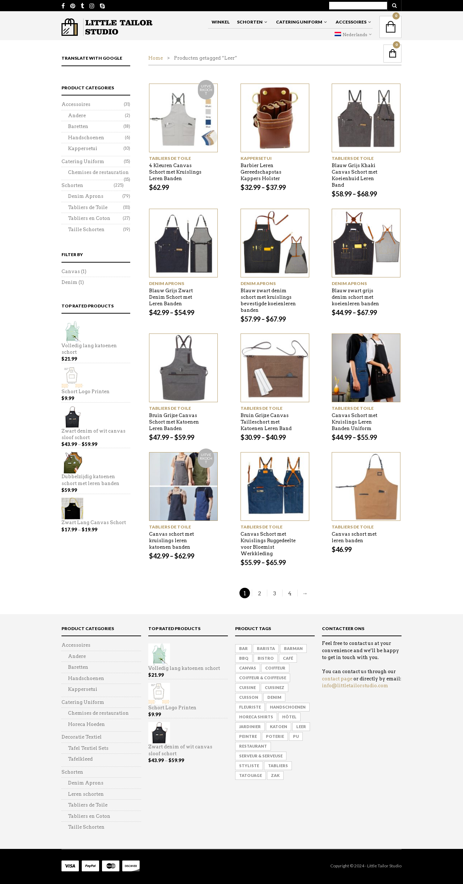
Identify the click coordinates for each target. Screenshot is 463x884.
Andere (77, 115)
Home (155, 58)
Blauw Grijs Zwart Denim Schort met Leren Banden (171, 297)
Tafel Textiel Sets (88, 748)
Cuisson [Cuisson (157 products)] (248, 697)
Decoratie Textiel (81, 737)
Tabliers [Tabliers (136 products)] (278, 765)
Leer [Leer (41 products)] (301, 726)
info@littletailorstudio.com (355, 685)
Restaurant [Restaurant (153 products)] (253, 746)
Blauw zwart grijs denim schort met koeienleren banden (355, 297)
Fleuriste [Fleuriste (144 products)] (250, 707)
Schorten (250, 22)
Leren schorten (86, 794)
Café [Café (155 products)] (288, 658)
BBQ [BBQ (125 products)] (244, 658)
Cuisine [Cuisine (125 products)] (247, 687)
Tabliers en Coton (89, 218)
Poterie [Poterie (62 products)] (275, 736)
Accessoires (351, 22)
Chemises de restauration (98, 172)
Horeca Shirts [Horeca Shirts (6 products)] (256, 716)
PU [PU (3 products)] (296, 736)
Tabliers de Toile (170, 158)
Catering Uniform (299, 22)
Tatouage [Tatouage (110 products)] (250, 775)
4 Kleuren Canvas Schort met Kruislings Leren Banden (175, 172)
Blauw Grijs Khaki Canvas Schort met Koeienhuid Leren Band (354, 175)
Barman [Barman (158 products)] (293, 648)
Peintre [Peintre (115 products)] (248, 736)
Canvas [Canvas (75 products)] (247, 668)
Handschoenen (86, 137)
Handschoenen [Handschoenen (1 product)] (288, 707)
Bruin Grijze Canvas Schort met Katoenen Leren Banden (174, 422)
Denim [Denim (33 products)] (274, 697)
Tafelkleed (80, 759)
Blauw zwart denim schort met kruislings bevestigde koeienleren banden (268, 300)
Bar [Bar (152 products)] (243, 648)
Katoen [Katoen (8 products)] (278, 726)
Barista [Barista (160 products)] (266, 648)
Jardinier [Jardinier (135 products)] (250, 726)
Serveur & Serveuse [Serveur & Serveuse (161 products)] (261, 755)
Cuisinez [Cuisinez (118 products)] (274, 687)
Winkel (221, 22)
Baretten (78, 126)
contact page (337, 678)
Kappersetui (256, 158)
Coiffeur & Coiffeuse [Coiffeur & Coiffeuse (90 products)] (262, 677)
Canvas (70, 271)
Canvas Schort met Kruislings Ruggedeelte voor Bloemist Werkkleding (268, 543)
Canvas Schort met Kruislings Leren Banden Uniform (354, 422)
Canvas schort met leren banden (354, 537)
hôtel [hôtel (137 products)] (289, 716)
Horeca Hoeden (86, 724)
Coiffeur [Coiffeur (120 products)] (275, 668)
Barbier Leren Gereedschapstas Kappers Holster (261, 172)
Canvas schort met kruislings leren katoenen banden (171, 540)
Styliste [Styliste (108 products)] (249, 765)
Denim (69, 282)
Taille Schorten (86, 229)
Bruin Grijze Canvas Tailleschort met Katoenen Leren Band (266, 422)
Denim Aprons (166, 283)
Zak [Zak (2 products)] (275, 775)
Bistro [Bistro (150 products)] (266, 658)
